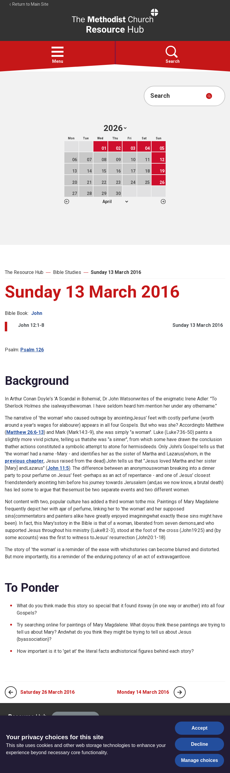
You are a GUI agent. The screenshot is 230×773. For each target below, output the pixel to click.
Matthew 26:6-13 (25, 432)
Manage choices (199, 760)
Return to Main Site (29, 4)
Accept (200, 728)
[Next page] (180, 692)
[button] (57, 52)
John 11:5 (58, 468)
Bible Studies (67, 272)
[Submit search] (209, 96)
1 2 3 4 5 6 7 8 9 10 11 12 (115, 201)
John (36, 313)
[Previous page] (11, 692)
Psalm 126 (32, 350)
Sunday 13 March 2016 (116, 272)
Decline (199, 744)
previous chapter (24, 461)
